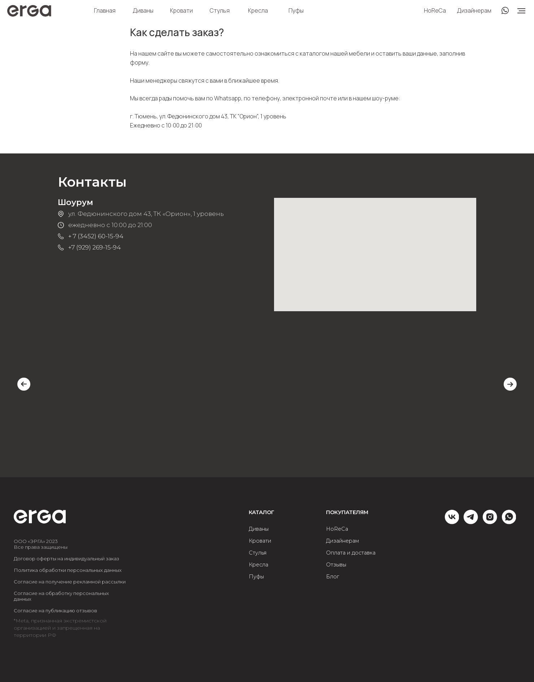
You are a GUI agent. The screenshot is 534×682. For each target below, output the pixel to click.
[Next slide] (510, 384)
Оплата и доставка (350, 553)
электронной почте (309, 98)
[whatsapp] (509, 522)
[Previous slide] (23, 384)
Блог (332, 576)
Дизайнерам (474, 10)
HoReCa (435, 10)
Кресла (258, 10)
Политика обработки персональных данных (68, 570)
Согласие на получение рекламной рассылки (70, 582)
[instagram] (490, 522)
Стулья (220, 10)
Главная (105, 10)
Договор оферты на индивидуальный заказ (66, 558)
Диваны (143, 10)
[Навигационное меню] (521, 10)
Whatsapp (227, 98)
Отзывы (336, 565)
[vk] (452, 522)
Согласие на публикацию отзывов (55, 610)
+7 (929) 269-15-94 (94, 247)
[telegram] (471, 522)
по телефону (262, 98)
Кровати (181, 10)
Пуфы (296, 10)
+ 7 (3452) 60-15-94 (95, 236)
